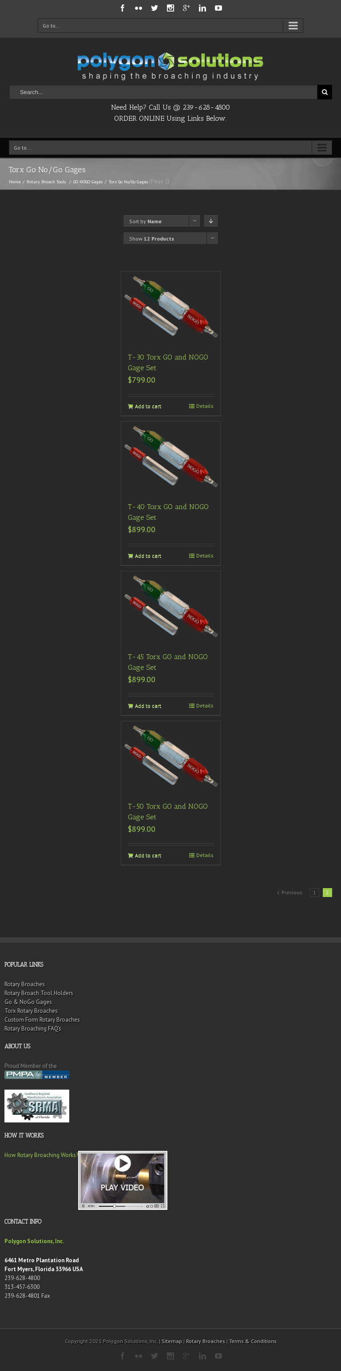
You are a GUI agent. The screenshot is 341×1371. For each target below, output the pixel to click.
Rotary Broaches (24, 984)
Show (151, 238)
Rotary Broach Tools (46, 182)
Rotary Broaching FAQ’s (32, 1028)
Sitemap (172, 1341)
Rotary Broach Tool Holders (38, 993)
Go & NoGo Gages (28, 1002)
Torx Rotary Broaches (31, 1011)
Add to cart (148, 406)
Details (205, 406)
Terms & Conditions (253, 1341)
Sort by (145, 221)
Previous (292, 892)
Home (14, 182)
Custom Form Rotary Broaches (42, 1019)
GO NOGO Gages (88, 182)
